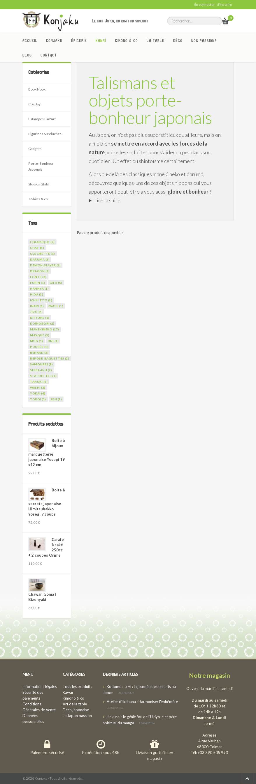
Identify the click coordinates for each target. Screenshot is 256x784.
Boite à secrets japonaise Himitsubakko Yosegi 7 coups (46, 502)
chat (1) (37, 247)
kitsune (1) (40, 317)
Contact (49, 55)
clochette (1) (42, 253)
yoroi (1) (38, 399)
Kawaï (101, 40)
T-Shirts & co (38, 199)
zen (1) (56, 399)
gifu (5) (56, 282)
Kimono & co (126, 40)
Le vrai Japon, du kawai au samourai (120, 21)
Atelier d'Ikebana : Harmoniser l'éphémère (142, 701)
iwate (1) (56, 306)
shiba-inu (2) (41, 370)
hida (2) (36, 294)
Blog (27, 55)
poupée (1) (39, 346)
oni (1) (53, 341)
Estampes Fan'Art (42, 119)
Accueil (29, 40)
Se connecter (204, 4)
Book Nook (36, 89)
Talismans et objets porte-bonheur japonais (150, 100)
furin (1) (37, 282)
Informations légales (39, 686)
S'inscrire (224, 4)
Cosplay (34, 104)
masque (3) (39, 335)
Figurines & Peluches (45, 134)
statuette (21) (43, 376)
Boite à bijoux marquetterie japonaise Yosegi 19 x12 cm (46, 452)
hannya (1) (39, 288)
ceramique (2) (42, 242)
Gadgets (34, 148)
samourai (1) (41, 364)
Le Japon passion (77, 715)
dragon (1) (40, 271)
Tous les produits (77, 686)
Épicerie (79, 40)
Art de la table (75, 704)
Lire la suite (107, 200)
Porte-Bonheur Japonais (41, 166)
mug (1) (36, 341)
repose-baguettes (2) (49, 358)
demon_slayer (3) (45, 265)
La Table (155, 40)
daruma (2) (40, 259)
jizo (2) (36, 312)
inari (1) (37, 306)
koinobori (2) (42, 323)
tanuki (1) (39, 381)
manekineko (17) (44, 329)
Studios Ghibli (39, 184)
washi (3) (37, 387)
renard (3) (39, 352)
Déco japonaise (76, 709)
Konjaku (54, 40)
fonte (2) (38, 277)
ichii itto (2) (41, 300)
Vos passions (204, 40)
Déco (178, 40)
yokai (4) (37, 393)
